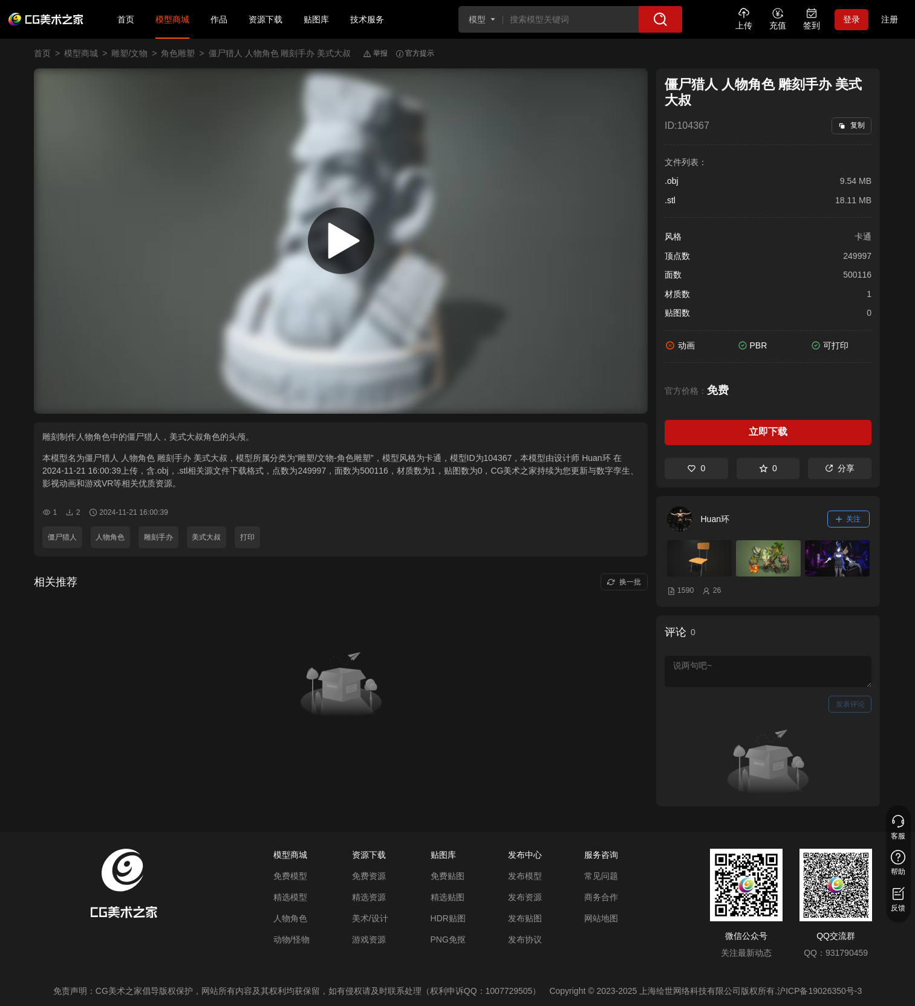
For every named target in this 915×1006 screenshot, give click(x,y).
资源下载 (265, 19)
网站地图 (601, 918)
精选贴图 (447, 897)
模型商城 (172, 19)
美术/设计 (370, 918)
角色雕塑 (178, 53)
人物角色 (290, 918)
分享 (840, 468)
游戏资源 (369, 939)
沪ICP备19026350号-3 (819, 991)
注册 (889, 19)
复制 (851, 125)
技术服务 (367, 19)
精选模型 (290, 897)
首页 (125, 19)
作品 (218, 19)
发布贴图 (525, 918)
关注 (848, 519)
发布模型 (525, 876)
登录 (851, 19)
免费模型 (290, 876)
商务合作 (601, 897)
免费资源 (369, 876)
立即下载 (768, 431)
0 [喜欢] (696, 468)
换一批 (623, 582)
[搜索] (660, 19)
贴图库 (316, 19)
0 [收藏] (768, 468)
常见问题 (601, 876)
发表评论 (850, 704)
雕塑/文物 (129, 53)
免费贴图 (447, 876)
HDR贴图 (448, 918)
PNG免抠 (448, 939)
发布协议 (525, 939)
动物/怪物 (291, 939)
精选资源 (369, 897)
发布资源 (525, 897)
